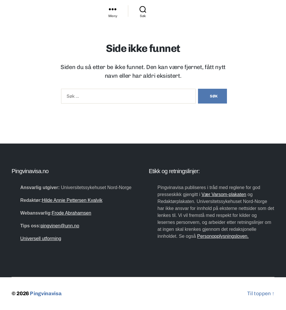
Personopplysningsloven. (223, 236)
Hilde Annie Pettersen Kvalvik (72, 200)
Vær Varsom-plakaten (223, 194)
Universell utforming (40, 238)
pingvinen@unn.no (60, 225)
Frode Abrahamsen (71, 213)
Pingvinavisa (45, 293)
